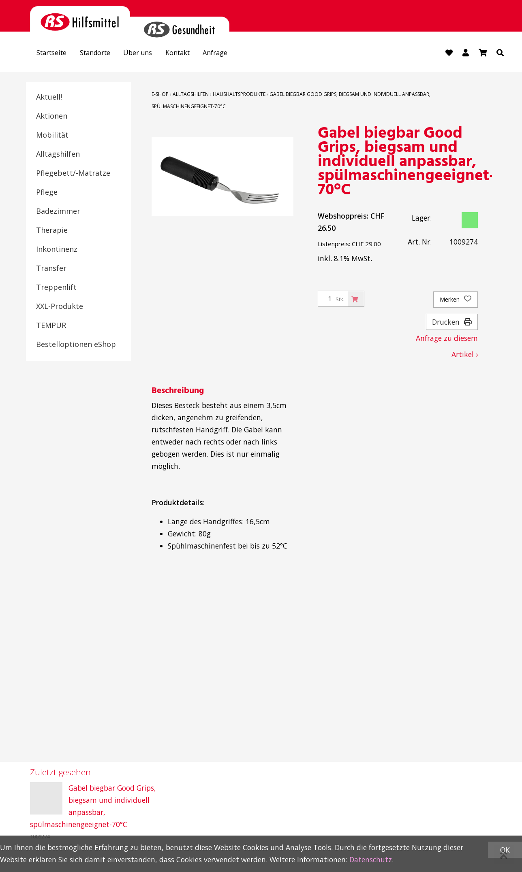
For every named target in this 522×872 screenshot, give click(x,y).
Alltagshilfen (58, 154)
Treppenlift (56, 287)
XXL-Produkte (59, 306)
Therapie (52, 230)
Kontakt (190, 53)
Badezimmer (58, 211)
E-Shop (160, 94)
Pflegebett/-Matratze (73, 173)
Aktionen (51, 116)
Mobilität (52, 135)
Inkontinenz (56, 249)
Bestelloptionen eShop (76, 344)
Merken (455, 300)
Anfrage (231, 53)
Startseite (53, 53)
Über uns (147, 53)
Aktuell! (49, 97)
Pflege (47, 192)
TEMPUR (51, 325)
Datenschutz (370, 859)
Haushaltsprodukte (239, 94)
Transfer (51, 268)
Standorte (101, 53)
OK (505, 850)
